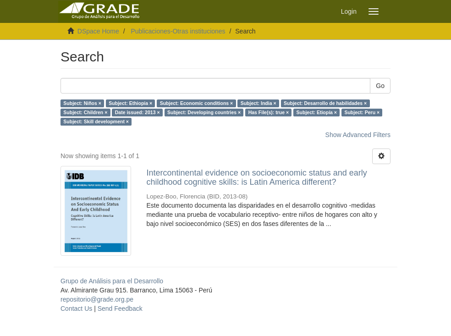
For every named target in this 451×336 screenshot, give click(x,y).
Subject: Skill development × (96, 121)
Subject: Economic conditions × (196, 103)
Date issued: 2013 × (137, 112)
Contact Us (76, 308)
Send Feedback (120, 308)
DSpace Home (98, 31)
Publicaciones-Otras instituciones (178, 31)
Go (380, 85)
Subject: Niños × (82, 103)
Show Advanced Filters (357, 134)
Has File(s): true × (268, 112)
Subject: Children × (85, 112)
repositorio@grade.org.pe (96, 299)
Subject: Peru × (362, 112)
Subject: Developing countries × (204, 112)
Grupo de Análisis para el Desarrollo (111, 281)
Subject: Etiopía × (317, 112)
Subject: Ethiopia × (130, 103)
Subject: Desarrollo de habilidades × (325, 103)
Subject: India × (258, 103)
